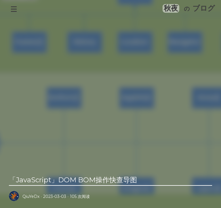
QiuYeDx (30, 196)
